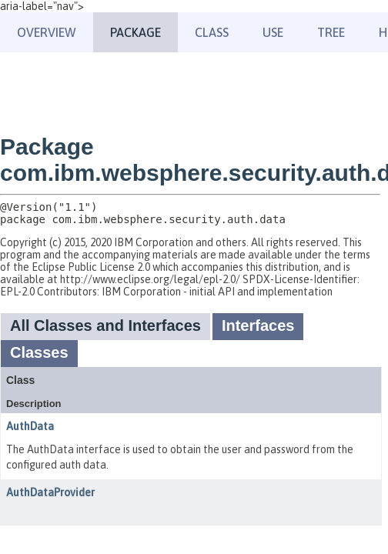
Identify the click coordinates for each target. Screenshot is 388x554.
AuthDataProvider (50, 492)
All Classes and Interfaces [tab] (105, 325)
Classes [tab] (39, 352)
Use (273, 32)
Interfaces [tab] (258, 325)
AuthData (30, 426)
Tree (331, 32)
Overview (46, 32)
